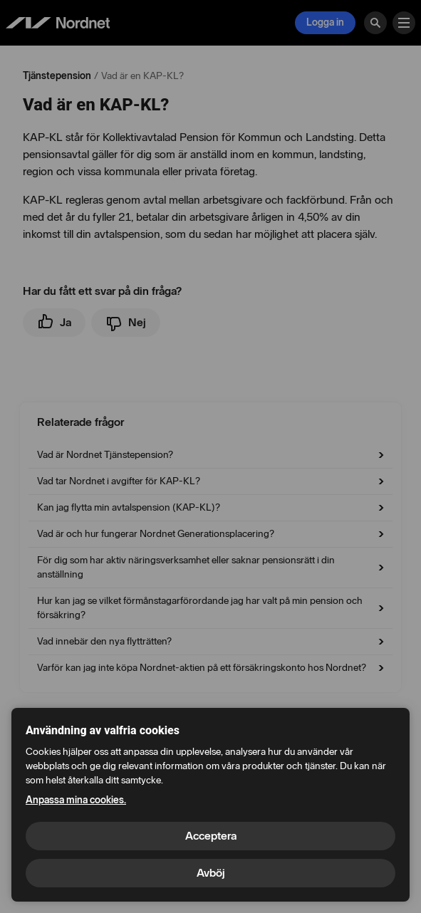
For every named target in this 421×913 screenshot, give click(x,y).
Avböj (211, 873)
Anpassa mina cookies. (76, 800)
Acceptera (211, 835)
